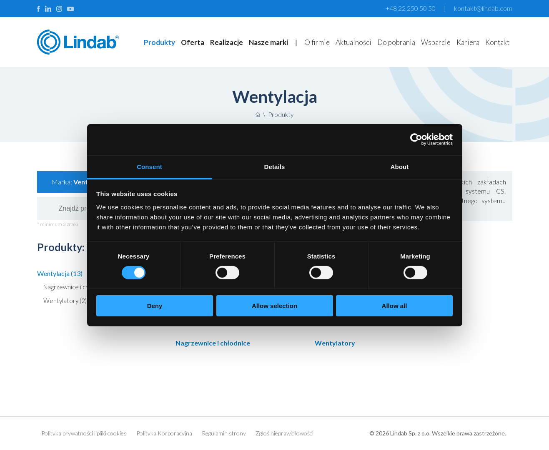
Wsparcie (436, 42)
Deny (155, 305)
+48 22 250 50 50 (411, 8)
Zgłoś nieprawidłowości (284, 433)
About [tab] (400, 166)
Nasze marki (268, 42)
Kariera (467, 42)
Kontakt (497, 42)
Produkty (159, 42)
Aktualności (353, 42)
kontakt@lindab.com (483, 8)
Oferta (192, 42)
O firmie (317, 42)
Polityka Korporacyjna (164, 433)
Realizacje (226, 42)
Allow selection (274, 305)
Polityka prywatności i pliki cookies (84, 433)
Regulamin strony (224, 433)
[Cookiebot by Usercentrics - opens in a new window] (416, 139)
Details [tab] (274, 166)
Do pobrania (396, 42)
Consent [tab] (149, 166)
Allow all (394, 305)
